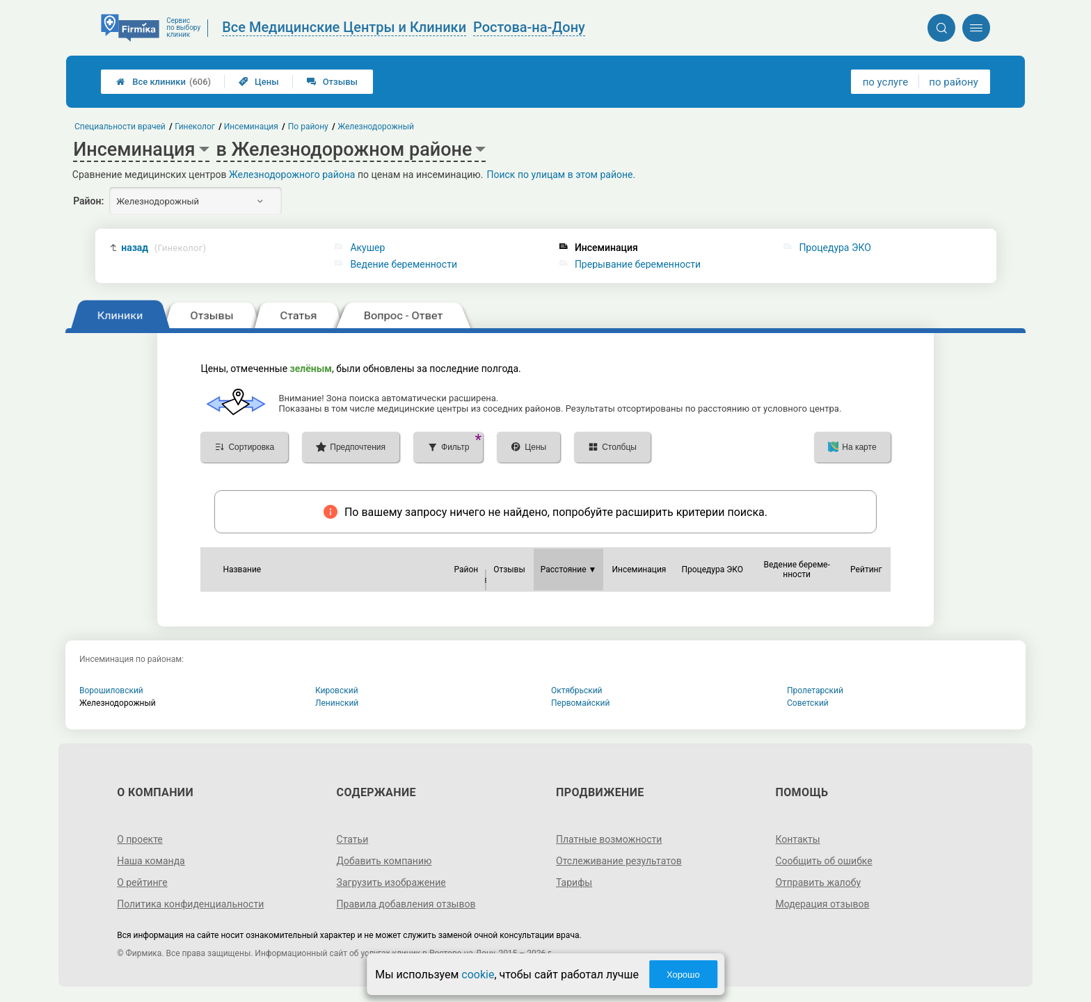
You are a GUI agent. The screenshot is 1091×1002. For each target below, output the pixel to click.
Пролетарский (815, 690)
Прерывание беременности (638, 264)
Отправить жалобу (818, 882)
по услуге (886, 82)
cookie (477, 974)
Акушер (367, 247)
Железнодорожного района (292, 174)
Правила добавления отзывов (406, 904)
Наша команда (151, 860)
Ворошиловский (111, 690)
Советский (808, 703)
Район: (88, 201)
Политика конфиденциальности (190, 904)
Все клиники (163, 81)
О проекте (140, 839)
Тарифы (574, 882)
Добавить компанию (384, 860)
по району (953, 82)
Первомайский (580, 703)
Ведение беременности (403, 264)
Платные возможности (609, 839)
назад (163, 248)
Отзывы (332, 81)
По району (308, 126)
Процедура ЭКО (834, 247)
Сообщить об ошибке (823, 860)
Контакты (797, 839)
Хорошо (683, 974)
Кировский (336, 690)
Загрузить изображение (391, 882)
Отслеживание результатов (619, 860)
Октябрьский (577, 690)
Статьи (353, 839)
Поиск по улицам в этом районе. (560, 174)
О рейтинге (142, 882)
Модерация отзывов (822, 904)
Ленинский (336, 703)
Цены (259, 81)
